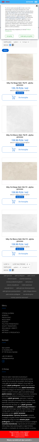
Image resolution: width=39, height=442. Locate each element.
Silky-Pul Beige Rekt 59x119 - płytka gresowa (20, 188)
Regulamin (6, 320)
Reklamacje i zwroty (9, 328)
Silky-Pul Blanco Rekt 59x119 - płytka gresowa (20, 240)
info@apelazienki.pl (8, 358)
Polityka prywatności (10, 324)
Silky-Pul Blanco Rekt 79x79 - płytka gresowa (19, 136)
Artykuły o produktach (11, 332)
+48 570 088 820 (7, 356)
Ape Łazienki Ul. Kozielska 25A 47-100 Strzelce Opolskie (9, 350)
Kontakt (5, 322)
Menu (8, 2)
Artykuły (5, 330)
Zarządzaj (9, 36)
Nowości (5, 315)
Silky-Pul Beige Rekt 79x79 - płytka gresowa (20, 84)
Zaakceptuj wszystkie (26, 36)
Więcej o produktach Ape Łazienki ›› (19, 440)
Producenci (6, 317)
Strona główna (8, 313)
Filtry (5, 50)
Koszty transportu (9, 326)
